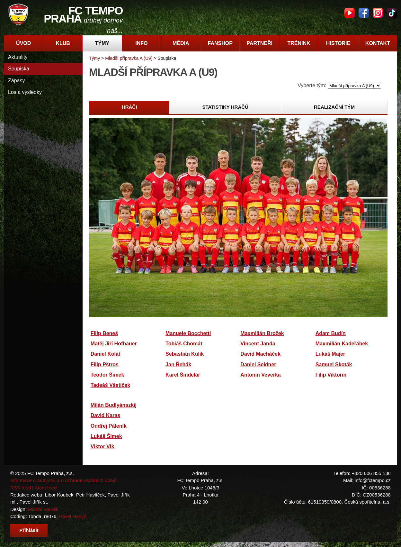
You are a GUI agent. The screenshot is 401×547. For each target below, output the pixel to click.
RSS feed (20, 487)
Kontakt (377, 43)
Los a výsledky (25, 92)
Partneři (259, 43)
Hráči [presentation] (129, 107)
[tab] (129, 107)
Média (181, 43)
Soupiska (18, 68)
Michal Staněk (43, 509)
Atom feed (46, 487)
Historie (338, 43)
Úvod (23, 43)
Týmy (102, 43)
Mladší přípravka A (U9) (128, 58)
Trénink (298, 43)
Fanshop (220, 43)
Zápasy (16, 80)
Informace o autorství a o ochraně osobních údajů (63, 480)
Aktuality (17, 57)
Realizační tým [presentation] (334, 107)
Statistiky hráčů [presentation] (225, 107)
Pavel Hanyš (72, 516)
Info (141, 43)
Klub (63, 43)
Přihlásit (28, 530)
